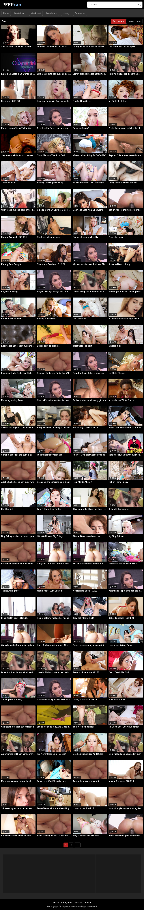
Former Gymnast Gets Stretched (89, 455)
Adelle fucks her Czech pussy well (18, 482)
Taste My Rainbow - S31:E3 (86, 672)
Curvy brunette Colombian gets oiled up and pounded (18, 645)
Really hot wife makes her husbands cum (54, 618)
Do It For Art (7, 509)
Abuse (87, 902)
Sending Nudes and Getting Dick (124, 291)
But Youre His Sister (11, 318)
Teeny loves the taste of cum (122, 182)
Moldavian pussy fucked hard (16, 781)
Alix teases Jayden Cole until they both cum (18, 427)
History (66, 13)
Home (6, 13)
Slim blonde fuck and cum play (16, 455)
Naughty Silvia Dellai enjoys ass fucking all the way (90, 373)
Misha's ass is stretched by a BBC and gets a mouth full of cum (90, 264)
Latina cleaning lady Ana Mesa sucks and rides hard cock (54, 727)
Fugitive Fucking (9, 291)
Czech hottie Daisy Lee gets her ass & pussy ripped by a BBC (54, 128)
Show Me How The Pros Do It (51, 155)
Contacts (78, 902)
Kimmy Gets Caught (11, 264)
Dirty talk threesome (118, 509)
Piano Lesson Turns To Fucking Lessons (18, 128)
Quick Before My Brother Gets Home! (54, 210)
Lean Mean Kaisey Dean (120, 645)
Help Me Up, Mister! (82, 482)
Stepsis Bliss (115, 346)
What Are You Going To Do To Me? (89, 155)
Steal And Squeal (116, 699)
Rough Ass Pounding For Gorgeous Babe (125, 210)
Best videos (20, 13)
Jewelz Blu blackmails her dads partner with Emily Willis (54, 672)
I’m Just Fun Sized (82, 101)
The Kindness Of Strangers (121, 46)
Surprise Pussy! (81, 128)
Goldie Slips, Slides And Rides (88, 754)
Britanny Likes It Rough (119, 264)
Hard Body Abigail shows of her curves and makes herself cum (54, 645)
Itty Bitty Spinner (116, 536)
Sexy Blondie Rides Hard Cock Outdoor (90, 563)
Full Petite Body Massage (49, 455)
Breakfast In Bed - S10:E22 (14, 618)
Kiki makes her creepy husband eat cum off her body (18, 346)
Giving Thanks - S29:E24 (85, 699)
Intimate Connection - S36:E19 (52, 46)
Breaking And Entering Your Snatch (54, 482)
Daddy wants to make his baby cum (90, 46)
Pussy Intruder (115, 237)
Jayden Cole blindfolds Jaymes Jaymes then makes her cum (18, 155)
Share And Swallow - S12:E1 (51, 264)
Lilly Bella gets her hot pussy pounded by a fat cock (18, 536)
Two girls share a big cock (86, 781)
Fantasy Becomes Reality (85, 237)
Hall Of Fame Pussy (118, 482)
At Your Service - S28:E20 (121, 781)
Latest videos (134, 21)
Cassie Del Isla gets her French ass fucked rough (54, 699)
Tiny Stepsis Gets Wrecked (86, 835)
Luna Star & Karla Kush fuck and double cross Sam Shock (18, 672)
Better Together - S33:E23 (121, 618)
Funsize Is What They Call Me (51, 781)
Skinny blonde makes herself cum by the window (90, 74)
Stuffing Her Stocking (11, 699)
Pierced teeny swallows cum (87, 536)
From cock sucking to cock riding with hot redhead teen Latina (90, 645)
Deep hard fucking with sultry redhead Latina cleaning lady (125, 455)
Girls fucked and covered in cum (124, 754)
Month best (51, 13)
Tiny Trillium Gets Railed (49, 509)
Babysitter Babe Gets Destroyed (88, 182)
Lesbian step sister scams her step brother (90, 291)
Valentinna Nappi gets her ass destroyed (125, 591)
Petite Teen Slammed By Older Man (125, 427)
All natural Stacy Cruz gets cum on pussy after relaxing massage (125, 318)
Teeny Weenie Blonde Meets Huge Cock (54, 808)
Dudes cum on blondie (48, 346)
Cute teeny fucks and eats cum (16, 835)
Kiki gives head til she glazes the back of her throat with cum (54, 427)
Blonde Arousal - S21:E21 (14, 237)
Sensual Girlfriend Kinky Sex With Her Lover (54, 373)
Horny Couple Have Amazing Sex (124, 808)
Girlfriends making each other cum (18, 210)
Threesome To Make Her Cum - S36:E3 (90, 509)
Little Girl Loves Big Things (50, 536)
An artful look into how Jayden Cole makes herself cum (18, 46)
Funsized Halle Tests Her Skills (16, 373)
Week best (36, 13)
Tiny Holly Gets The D (83, 618)
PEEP (10, 4)
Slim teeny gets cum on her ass (16, 808)
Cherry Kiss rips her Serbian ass (53, 400)
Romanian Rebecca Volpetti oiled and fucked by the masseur (18, 563)
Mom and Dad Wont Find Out (122, 563)
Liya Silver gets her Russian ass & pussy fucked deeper (54, 74)
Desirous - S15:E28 (10, 101)
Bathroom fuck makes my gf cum (89, 400)
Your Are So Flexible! (83, 727)
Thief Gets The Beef (82, 346)
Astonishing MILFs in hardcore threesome (18, 754)
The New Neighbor (10, 591)
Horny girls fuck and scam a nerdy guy (125, 74)
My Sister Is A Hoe (117, 101)
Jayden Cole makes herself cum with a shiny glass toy (125, 155)
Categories (80, 13)
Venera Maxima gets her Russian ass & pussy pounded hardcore (125, 835)
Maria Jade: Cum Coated (49, 591)
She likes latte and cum (48, 237)
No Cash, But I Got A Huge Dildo (124, 727)
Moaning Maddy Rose (12, 400)
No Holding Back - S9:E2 (85, 591)
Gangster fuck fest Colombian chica (54, 563)
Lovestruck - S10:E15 (83, 808)
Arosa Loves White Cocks (121, 400)
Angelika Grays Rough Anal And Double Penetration (54, 291)
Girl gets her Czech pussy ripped (17, 727)
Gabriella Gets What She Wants (88, 210)
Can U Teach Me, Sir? (118, 672)
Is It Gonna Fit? (80, 318)
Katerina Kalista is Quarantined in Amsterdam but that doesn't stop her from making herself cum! (18, 74)
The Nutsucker (8, 182)
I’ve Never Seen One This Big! (51, 754)
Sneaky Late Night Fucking (50, 182)
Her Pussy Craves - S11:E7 (86, 427)
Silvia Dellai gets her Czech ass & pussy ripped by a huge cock (54, 835)
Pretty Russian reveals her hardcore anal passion (125, 128)
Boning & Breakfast (46, 318)
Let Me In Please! (116, 373)
